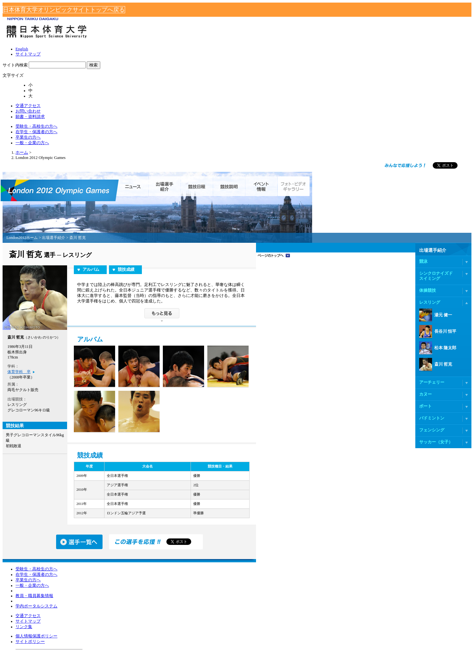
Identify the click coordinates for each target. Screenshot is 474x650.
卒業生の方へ (337, 43)
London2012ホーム (102, 161)
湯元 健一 (356, 239)
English (237, 22)
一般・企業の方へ (375, 43)
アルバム (170, 193)
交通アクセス (318, 33)
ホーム (89, 80)
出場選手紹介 (244, 110)
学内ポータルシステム (104, 583)
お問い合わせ (348, 33)
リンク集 (154, 549)
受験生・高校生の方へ (245, 43)
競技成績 (205, 193)
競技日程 (276, 110)
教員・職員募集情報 (102, 570)
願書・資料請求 (379, 33)
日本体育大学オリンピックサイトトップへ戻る (237, 7)
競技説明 (309, 110)
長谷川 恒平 (358, 255)
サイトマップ (258, 22)
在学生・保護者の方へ (295, 43)
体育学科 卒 (98, 295)
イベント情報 (341, 110)
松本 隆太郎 (358, 272)
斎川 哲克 (356, 288)
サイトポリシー (206, 541)
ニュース (210, 110)
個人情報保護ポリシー (212, 534)
